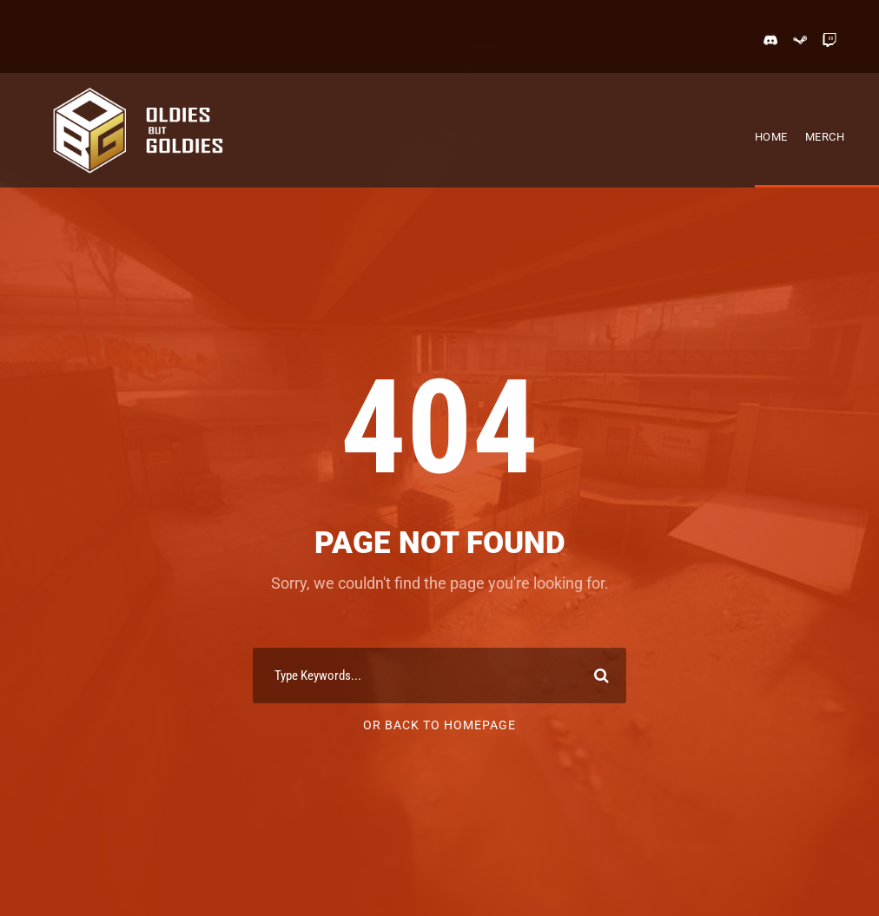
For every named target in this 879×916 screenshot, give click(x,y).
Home (771, 136)
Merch (825, 136)
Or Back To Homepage (439, 725)
